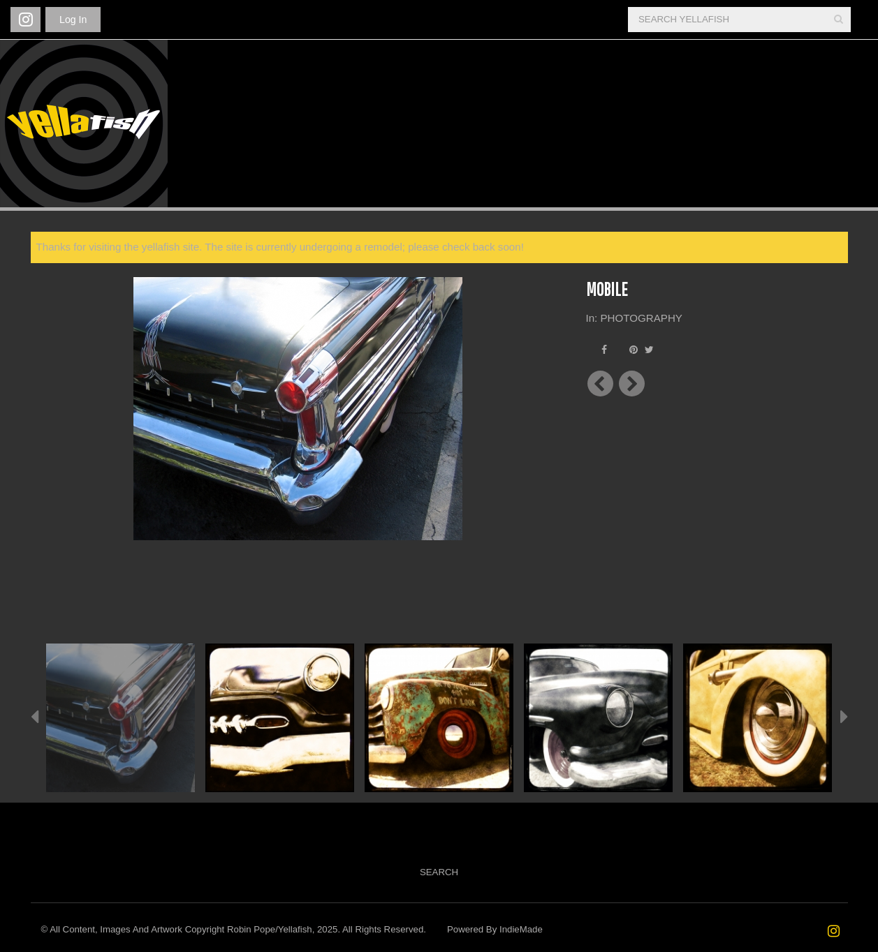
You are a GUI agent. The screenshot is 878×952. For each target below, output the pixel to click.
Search (439, 872)
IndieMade (521, 929)
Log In (73, 19)
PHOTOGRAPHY (641, 318)
